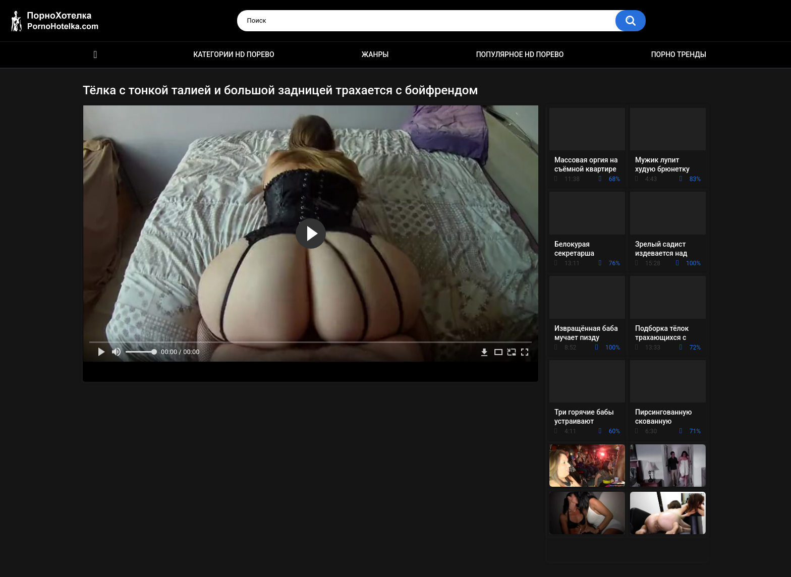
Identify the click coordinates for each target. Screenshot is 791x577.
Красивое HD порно (95, 55)
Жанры (375, 54)
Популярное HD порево (520, 54)
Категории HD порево (233, 54)
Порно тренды (678, 54)
